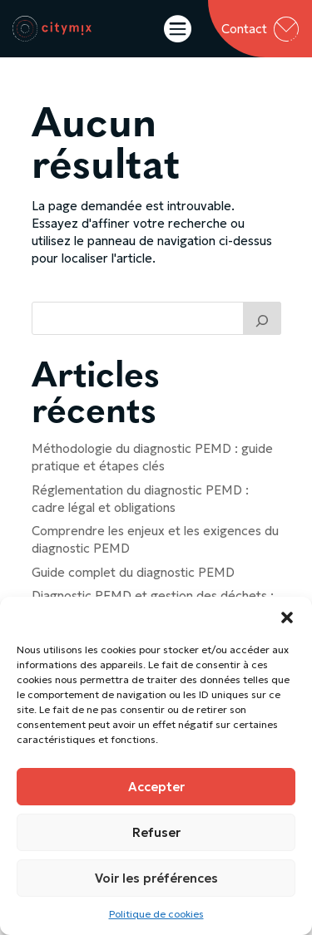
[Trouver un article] (262, 318)
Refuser (156, 832)
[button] (287, 617)
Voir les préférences (156, 878)
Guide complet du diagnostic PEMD (133, 572)
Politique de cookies (156, 914)
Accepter (156, 787)
